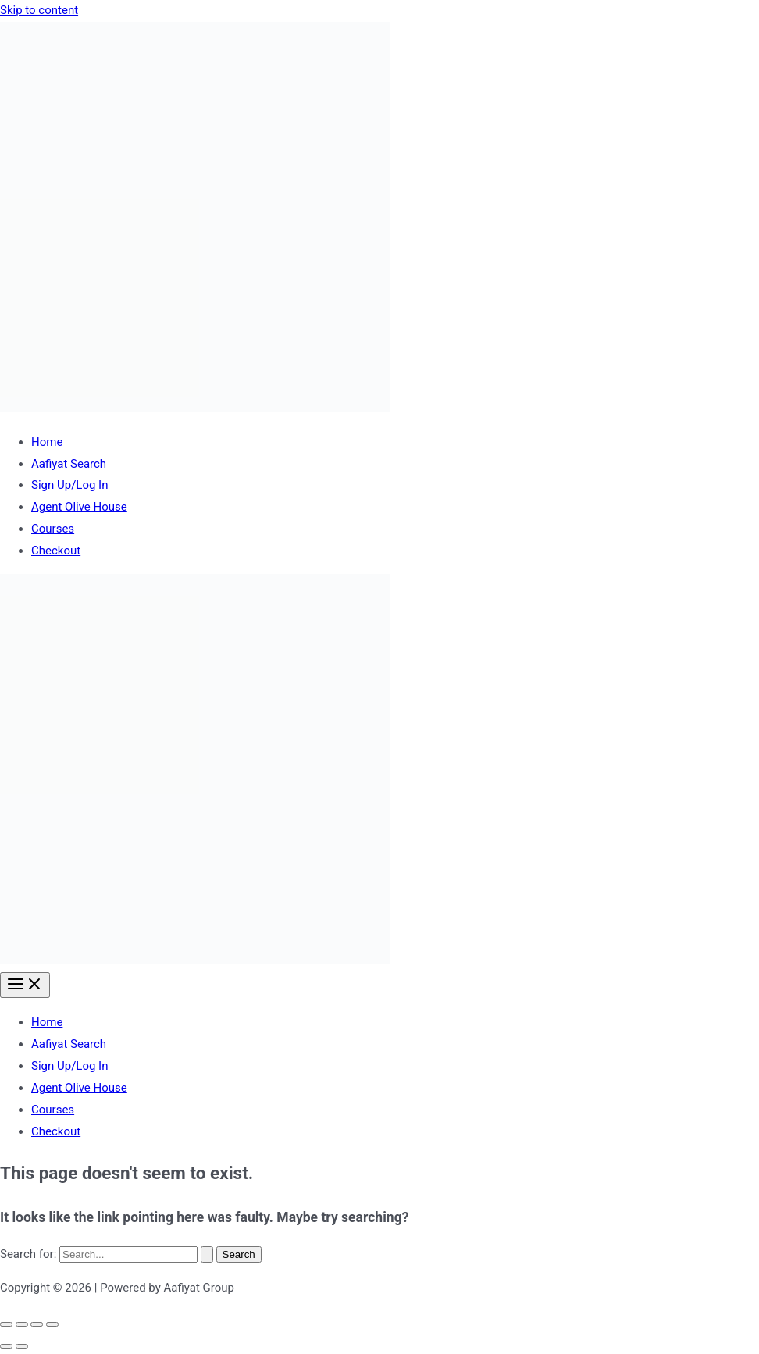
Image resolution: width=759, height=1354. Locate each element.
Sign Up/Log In (69, 485)
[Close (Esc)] (52, 1324)
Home (46, 442)
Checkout (55, 550)
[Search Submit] (207, 1254)
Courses (52, 529)
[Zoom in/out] (6, 1324)
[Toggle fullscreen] (22, 1324)
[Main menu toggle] (25, 985)
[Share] (36, 1324)
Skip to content (39, 10)
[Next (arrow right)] (22, 1346)
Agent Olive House (79, 507)
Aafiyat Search (68, 464)
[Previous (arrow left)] (6, 1346)
